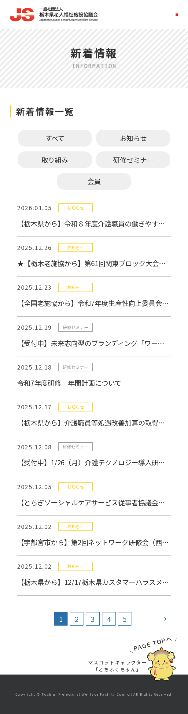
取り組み (54, 160)
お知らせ (133, 138)
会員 (94, 181)
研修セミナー (133, 160)
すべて (55, 138)
